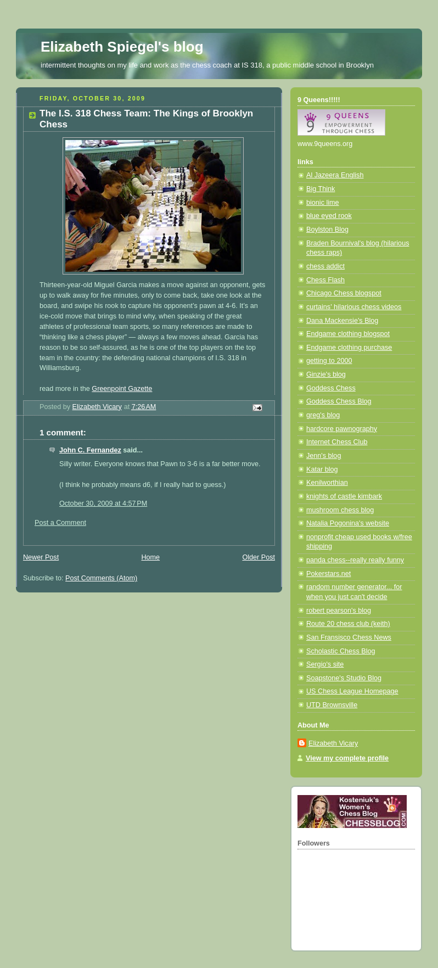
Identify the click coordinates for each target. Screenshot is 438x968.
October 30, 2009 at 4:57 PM (103, 503)
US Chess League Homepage (352, 691)
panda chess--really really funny (355, 560)
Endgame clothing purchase (349, 347)
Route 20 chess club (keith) (348, 624)
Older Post (258, 557)
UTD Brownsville (331, 705)
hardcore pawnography (341, 429)
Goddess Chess (331, 388)
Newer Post (41, 557)
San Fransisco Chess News (348, 637)
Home (150, 557)
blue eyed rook (329, 216)
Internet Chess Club (336, 442)
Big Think (320, 189)
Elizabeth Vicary (333, 743)
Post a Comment (60, 523)
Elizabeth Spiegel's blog (122, 46)
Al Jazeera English (334, 175)
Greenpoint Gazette (122, 389)
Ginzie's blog (326, 374)
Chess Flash (325, 280)
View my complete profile (347, 758)
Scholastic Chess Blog (340, 651)
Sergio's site (325, 664)
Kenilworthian (327, 482)
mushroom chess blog (340, 510)
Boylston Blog (327, 229)
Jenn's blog (323, 456)
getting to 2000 (329, 361)
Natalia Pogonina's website (347, 523)
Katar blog (322, 469)
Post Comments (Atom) (101, 578)
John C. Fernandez (90, 450)
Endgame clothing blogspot (348, 334)
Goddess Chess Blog (338, 401)
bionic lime (322, 202)
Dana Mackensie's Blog (342, 320)
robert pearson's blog (338, 610)
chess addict (325, 266)
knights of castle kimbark (344, 496)
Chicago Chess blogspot (343, 293)
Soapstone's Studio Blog (343, 678)
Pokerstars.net (328, 574)
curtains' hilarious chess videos (353, 307)
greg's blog (323, 415)
